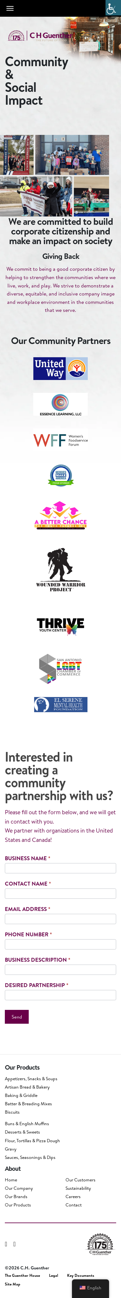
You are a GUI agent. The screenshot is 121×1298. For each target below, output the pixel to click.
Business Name (27, 858)
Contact (74, 1205)
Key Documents (80, 1275)
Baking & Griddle (21, 1095)
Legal (53, 1275)
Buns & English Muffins (27, 1123)
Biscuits (12, 1112)
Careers (73, 1196)
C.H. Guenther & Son (46, 36)
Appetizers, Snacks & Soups (31, 1078)
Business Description (37, 959)
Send (17, 1016)
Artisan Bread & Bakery (27, 1087)
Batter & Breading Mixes (28, 1103)
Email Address (27, 909)
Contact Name (28, 883)
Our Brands (16, 1196)
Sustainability (78, 1188)
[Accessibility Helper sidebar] (113, 7)
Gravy (10, 1149)
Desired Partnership (36, 985)
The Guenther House (22, 1275)
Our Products (18, 1205)
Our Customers (81, 1180)
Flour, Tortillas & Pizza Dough (32, 1140)
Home (11, 1180)
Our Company (19, 1188)
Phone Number (28, 934)
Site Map (12, 1284)
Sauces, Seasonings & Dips (30, 1157)
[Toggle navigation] (10, 8)
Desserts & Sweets (22, 1132)
